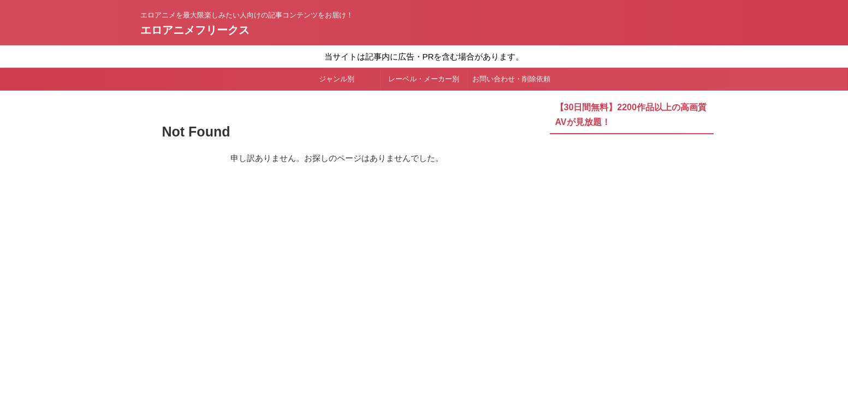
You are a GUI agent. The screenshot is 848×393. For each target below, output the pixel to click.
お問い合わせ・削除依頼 (511, 79)
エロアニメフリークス (195, 30)
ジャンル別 (336, 79)
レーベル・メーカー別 (423, 79)
